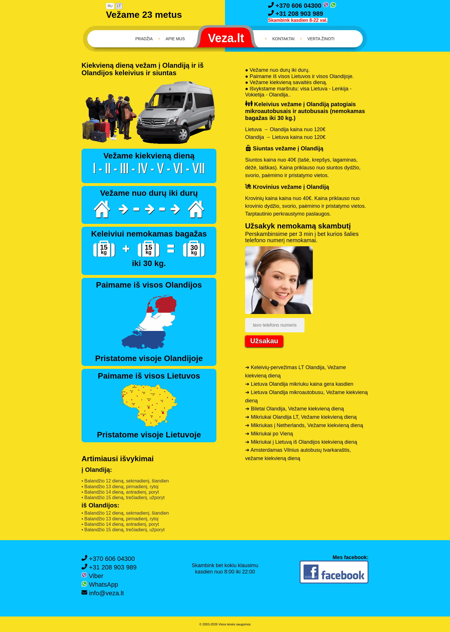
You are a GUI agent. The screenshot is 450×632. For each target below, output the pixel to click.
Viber (92, 575)
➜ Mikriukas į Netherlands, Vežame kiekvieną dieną (304, 425)
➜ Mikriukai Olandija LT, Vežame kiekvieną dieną (301, 417)
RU (110, 6)
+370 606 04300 (295, 5)
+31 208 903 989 (295, 13)
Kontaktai (283, 38)
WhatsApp (100, 584)
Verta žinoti (320, 38)
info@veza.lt (103, 593)
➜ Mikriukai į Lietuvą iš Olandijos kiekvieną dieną (301, 442)
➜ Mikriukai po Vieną (269, 434)
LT (119, 6)
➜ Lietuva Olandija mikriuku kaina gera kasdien (299, 384)
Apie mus (175, 38)
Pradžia (144, 38)
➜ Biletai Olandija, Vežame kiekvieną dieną (294, 409)
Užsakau (264, 341)
